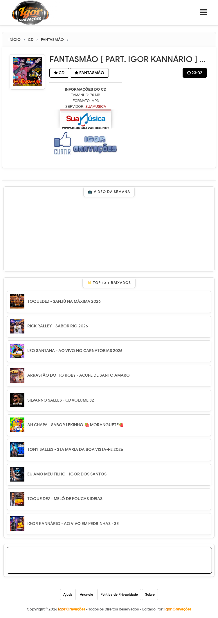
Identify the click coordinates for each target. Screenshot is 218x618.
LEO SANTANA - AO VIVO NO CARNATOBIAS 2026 (74, 350)
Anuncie (86, 594)
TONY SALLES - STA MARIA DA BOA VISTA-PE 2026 (75, 449)
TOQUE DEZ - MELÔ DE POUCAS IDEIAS (64, 498)
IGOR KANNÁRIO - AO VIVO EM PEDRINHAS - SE (73, 523)
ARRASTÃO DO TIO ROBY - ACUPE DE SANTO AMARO (78, 375)
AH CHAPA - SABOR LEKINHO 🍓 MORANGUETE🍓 (75, 424)
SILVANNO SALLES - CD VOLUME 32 (60, 400)
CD (59, 72)
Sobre (150, 594)
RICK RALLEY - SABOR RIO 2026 (57, 326)
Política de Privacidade (119, 594)
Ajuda (68, 594)
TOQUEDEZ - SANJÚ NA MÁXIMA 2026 (64, 301)
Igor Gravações (177, 609)
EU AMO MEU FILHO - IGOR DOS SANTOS (67, 474)
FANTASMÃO (89, 72)
